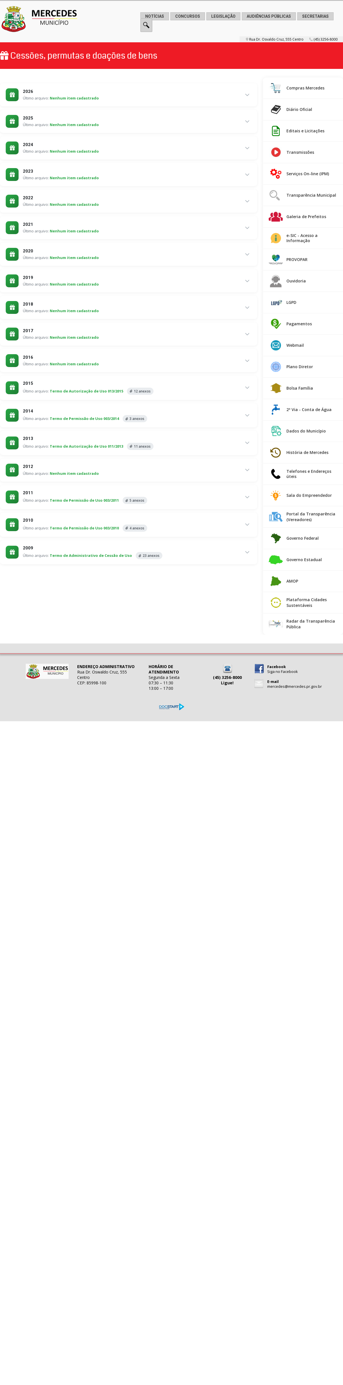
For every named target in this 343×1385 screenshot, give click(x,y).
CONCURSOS (187, 16)
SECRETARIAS (315, 16)
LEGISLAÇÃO (223, 16)
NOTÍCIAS (154, 16)
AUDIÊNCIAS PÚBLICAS (269, 16)
